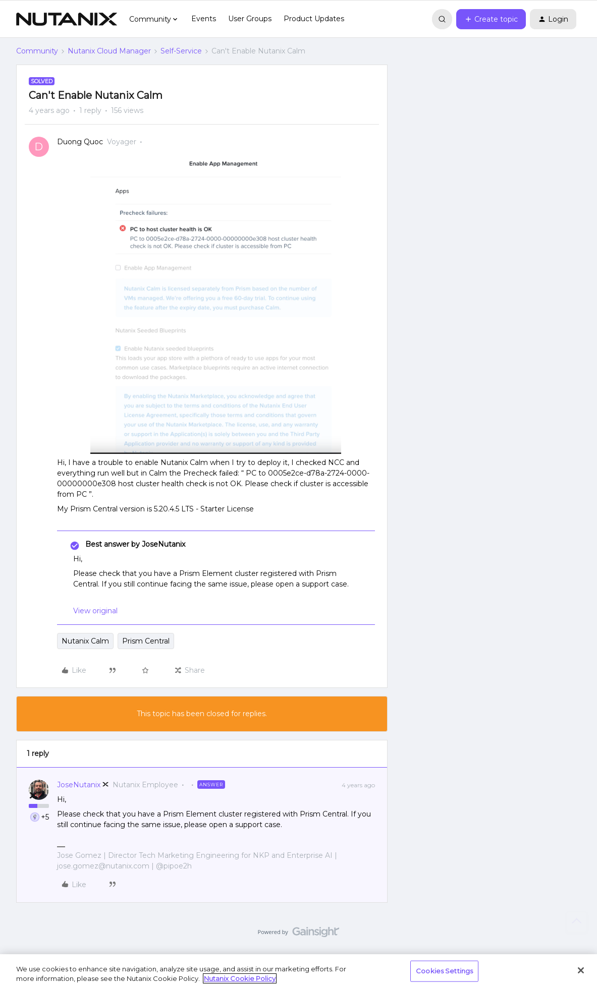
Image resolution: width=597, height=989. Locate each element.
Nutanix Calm (85, 641)
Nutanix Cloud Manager (109, 50)
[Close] (581, 970)
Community (37, 50)
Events (203, 18)
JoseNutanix (78, 784)
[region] (298, 971)
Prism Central (146, 641)
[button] (491, 19)
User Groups (250, 18)
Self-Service (181, 50)
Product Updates (314, 18)
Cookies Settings (444, 971)
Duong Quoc (80, 141)
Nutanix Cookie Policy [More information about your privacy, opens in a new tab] (240, 978)
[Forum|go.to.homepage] (66, 19)
